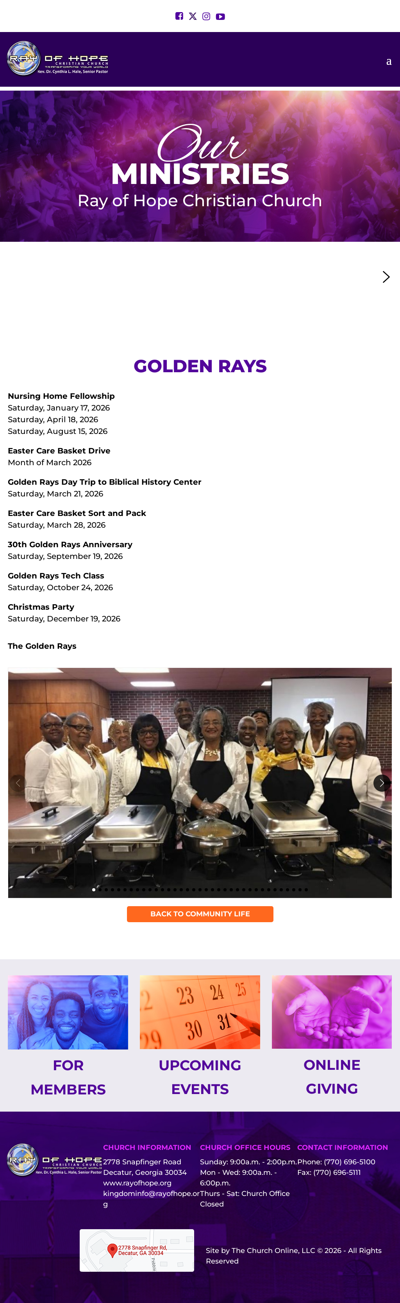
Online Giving (332, 1076)
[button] (132, 277)
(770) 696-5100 (349, 1162)
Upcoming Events (200, 1077)
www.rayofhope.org (137, 1183)
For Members (68, 1077)
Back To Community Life (200, 914)
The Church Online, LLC (273, 1250)
